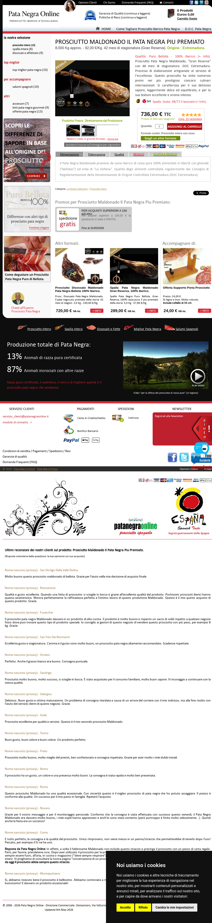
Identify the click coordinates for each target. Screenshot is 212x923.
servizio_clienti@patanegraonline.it (26, 416)
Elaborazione (96, 154)
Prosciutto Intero (98, 189)
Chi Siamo (109, 2)
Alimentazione (69, 154)
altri (7, 96)
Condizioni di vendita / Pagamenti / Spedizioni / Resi (37, 451)
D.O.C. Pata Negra (198, 29)
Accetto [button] (125, 907)
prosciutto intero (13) (23, 45)
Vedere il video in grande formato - (92, 138)
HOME (103, 29)
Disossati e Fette (108, 329)
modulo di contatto (15, 422)
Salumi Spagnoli (187, 329)
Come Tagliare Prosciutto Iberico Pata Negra (148, 29)
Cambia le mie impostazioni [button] (174, 907)
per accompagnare (17, 79)
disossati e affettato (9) (27, 53)
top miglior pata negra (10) (30, 70)
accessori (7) (20, 103)
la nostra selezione (17, 37)
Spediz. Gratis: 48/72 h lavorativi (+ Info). (180, 101)
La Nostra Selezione (77, 189)
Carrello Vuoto (187, 18)
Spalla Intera (74, 329)
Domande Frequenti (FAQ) (138, 2)
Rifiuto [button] (143, 907)
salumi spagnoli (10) (25, 86)
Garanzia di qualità (15, 456)
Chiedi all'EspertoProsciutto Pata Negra (25, 309)
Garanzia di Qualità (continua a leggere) (124, 13)
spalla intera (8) (22, 49)
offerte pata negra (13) (27, 111)
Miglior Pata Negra (147, 329)
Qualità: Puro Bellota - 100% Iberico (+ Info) (172, 56)
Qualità (119, 154)
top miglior (11, 62)
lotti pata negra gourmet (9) (30, 107)
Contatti (168, 2)
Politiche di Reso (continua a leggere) (123, 17)
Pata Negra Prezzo (47, 468)
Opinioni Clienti (87, 2)
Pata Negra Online (24, 468)
